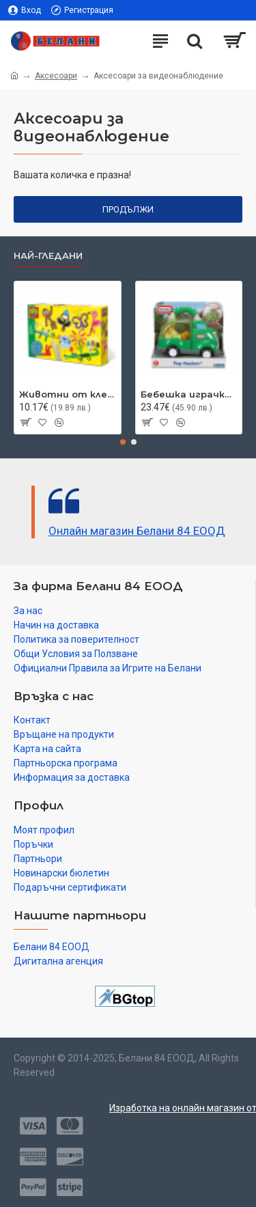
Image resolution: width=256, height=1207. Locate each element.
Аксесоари (56, 76)
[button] (123, 442)
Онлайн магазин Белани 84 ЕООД (136, 531)
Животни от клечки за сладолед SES (67, 394)
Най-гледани (48, 255)
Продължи (128, 209)
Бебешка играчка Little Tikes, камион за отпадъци (189, 394)
